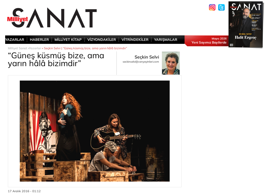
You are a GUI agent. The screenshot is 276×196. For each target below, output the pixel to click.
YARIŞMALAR (165, 39)
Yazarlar (35, 48)
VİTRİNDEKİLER (135, 39)
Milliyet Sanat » (18, 48)
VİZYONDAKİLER (101, 39)
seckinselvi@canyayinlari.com (141, 61)
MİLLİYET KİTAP (68, 39)
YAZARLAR (14, 39)
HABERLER (39, 39)
